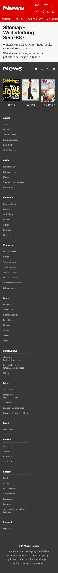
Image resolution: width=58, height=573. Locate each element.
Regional (7, 528)
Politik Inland (9, 167)
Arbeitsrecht (8, 220)
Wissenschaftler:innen (12, 283)
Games (6, 451)
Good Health (8, 390)
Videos (6, 373)
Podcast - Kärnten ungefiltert (15, 413)
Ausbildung (8, 214)
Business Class (9, 204)
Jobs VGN (12, 559)
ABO (37, 5)
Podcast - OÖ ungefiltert (13, 408)
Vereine (6, 341)
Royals (6, 257)
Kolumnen (7, 130)
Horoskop (7, 457)
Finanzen (7, 235)
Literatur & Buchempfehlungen (11, 358)
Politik (20, 19)
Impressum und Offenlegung (22, 551)
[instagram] (48, 11)
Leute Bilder (8, 145)
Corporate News (10, 135)
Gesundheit (8, 310)
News (5, 124)
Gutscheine (8, 446)
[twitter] (43, 11)
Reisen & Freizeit (10, 315)
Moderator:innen (10, 267)
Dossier (6, 478)
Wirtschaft (35, 19)
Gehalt (6, 225)
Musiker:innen (9, 272)
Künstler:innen (9, 252)
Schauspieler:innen (11, 262)
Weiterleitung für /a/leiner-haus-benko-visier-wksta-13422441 (28, 46)
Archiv (6, 483)
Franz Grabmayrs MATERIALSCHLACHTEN (14, 366)
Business (7, 230)
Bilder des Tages (10, 150)
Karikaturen (8, 499)
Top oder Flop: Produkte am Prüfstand (15, 510)
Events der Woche (10, 140)
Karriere (6, 209)
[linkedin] (53, 11)
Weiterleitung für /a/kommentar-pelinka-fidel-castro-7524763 (24, 55)
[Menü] (46, 5)
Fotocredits (37, 563)
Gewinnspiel (8, 504)
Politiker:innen (9, 187)
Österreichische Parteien (13, 182)
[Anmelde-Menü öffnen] (53, 5)
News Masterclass (10, 494)
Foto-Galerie (8, 430)
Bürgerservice (9, 325)
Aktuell (7, 19)
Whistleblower (9, 488)
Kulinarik (7, 304)
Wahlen (6, 177)
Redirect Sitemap (21, 563)
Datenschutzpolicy (39, 555)
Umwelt (6, 330)
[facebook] (37, 11)
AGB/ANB (22, 555)
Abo (22, 559)
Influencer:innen (10, 278)
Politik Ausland (9, 172)
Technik (6, 336)
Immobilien (8, 320)
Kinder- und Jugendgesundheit (10, 396)
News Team (8, 462)
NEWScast (7, 403)
